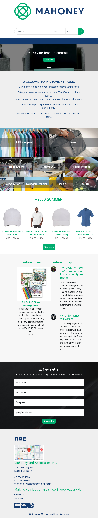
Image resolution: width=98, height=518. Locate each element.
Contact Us (19, 494)
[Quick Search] (33, 31)
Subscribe (49, 421)
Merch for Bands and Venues (70, 317)
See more (49, 247)
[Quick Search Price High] (71, 31)
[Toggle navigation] (4, 41)
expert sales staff (34, 99)
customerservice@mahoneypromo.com (32, 483)
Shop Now (49, 60)
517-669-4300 (23, 477)
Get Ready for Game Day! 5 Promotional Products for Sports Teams (72, 272)
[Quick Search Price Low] (59, 31)
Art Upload (19, 498)
